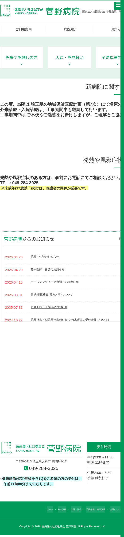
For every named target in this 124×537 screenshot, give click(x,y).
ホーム (39, 511)
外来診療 (53, 511)
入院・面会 (69, 511)
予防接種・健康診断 (92, 511)
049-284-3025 (44, 469)
